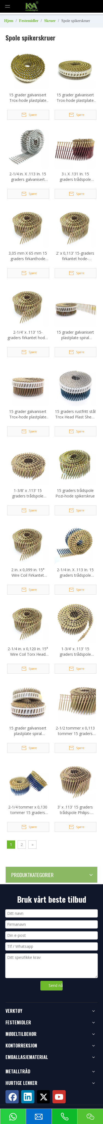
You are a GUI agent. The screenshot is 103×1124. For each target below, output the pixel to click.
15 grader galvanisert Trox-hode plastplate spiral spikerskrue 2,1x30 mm (27, 97)
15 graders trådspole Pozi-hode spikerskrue (75, 493)
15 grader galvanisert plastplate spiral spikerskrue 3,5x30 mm (27, 730)
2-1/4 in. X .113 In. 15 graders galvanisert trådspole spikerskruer (28, 176)
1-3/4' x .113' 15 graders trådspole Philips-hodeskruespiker (75, 651)
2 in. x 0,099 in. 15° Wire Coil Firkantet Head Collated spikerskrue (27, 572)
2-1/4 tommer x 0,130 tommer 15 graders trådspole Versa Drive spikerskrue (27, 809)
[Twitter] (43, 1096)
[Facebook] (12, 1096)
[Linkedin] (27, 1096)
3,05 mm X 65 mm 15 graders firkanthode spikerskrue (28, 256)
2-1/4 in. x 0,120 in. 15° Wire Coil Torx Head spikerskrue (28, 651)
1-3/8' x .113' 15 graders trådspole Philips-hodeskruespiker (27, 493)
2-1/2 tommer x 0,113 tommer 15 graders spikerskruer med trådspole (75, 730)
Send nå (55, 985)
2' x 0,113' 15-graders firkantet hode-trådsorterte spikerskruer (75, 256)
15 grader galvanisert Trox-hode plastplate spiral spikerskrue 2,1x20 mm (75, 97)
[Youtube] (59, 1096)
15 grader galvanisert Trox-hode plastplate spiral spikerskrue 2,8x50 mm (27, 414)
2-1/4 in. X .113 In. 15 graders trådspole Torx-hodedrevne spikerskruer (75, 572)
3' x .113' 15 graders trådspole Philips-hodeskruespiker (75, 809)
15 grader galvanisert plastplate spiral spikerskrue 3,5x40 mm (75, 335)
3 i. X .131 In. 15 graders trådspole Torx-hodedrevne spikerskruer (75, 176)
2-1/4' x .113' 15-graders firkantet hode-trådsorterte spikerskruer (27, 335)
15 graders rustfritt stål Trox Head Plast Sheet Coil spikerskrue (75, 414)
